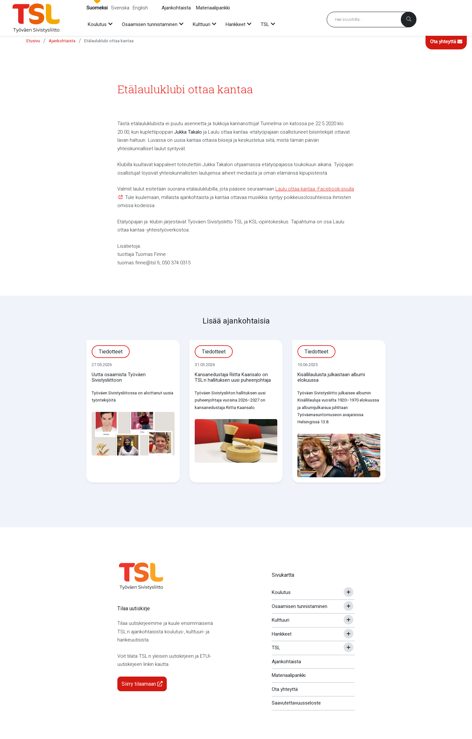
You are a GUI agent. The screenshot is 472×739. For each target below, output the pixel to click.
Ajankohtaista (176, 8)
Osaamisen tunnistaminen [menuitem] (149, 24)
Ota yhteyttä (446, 42)
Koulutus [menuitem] (97, 24)
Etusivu (33, 40)
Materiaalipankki (213, 8)
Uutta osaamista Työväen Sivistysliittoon (119, 377)
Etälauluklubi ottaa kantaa (109, 40)
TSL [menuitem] (265, 24)
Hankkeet (282, 634)
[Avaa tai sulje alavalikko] (348, 592)
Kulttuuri (280, 620)
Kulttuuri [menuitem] (201, 24)
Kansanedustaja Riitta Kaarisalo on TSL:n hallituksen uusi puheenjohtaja (233, 377)
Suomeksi (97, 8)
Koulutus (281, 592)
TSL (276, 648)
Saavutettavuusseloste (296, 703)
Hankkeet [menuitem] (235, 24)
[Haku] (408, 19)
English (140, 8)
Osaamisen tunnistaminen (299, 606)
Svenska (120, 8)
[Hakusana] (371, 19)
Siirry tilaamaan (142, 684)
